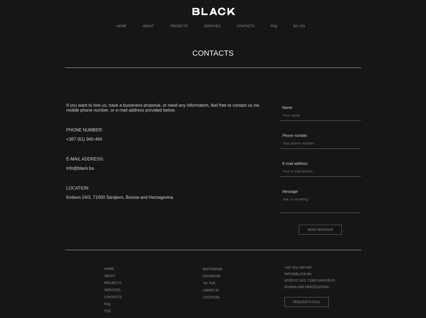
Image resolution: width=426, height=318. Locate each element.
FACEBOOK (212, 276)
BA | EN (299, 26)
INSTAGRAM (212, 269)
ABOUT (148, 26)
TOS (107, 311)
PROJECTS (179, 26)
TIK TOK (209, 283)
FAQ (274, 26)
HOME (122, 26)
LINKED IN (211, 290)
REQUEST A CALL (306, 302)
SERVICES (212, 26)
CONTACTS (245, 26)
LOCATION (211, 297)
